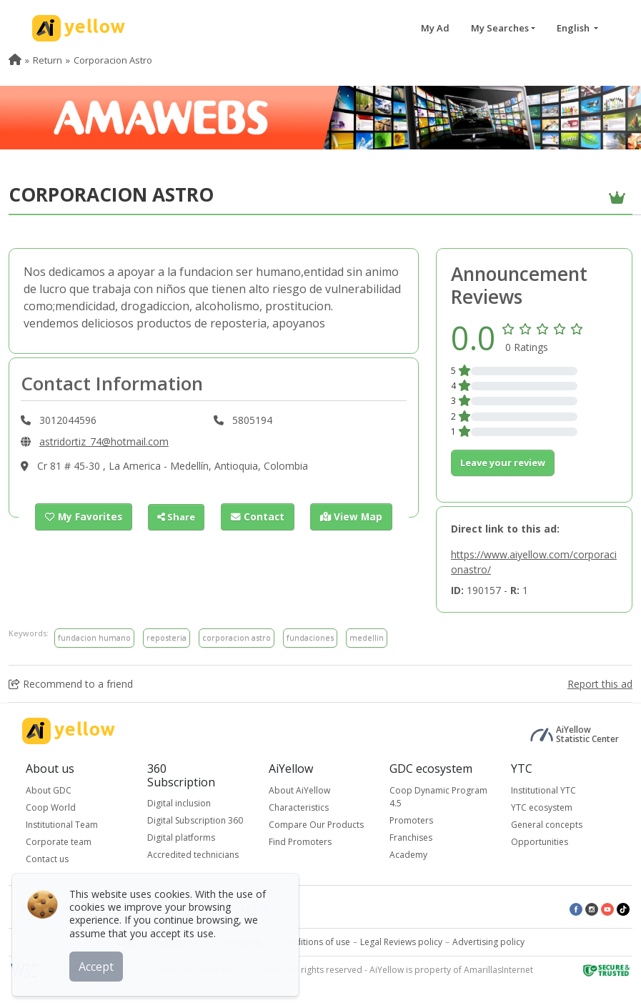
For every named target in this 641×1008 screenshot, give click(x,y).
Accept (98, 964)
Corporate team (58, 842)
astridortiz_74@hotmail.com (104, 441)
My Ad (435, 27)
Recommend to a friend (71, 684)
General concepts (546, 825)
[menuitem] (15, 60)
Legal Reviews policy (401, 942)
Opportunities (539, 842)
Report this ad (599, 684)
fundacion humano (94, 637)
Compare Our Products (316, 825)
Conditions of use (314, 942)
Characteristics (299, 807)
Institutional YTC (543, 790)
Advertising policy (488, 942)
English (574, 27)
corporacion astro (236, 637)
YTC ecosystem (541, 807)
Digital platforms (181, 837)
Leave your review (502, 462)
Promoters (411, 820)
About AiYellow (299, 790)
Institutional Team (62, 825)
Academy (408, 855)
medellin (366, 637)
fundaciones (310, 637)
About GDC (48, 790)
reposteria (166, 637)
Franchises (410, 837)
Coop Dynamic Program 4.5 (438, 796)
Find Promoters (300, 842)
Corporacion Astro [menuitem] (113, 60)
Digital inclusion (179, 803)
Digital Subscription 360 (195, 820)
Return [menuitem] (47, 60)
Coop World (51, 807)
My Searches (500, 27)
